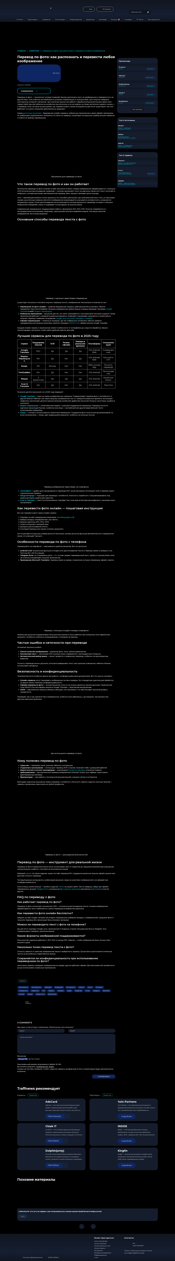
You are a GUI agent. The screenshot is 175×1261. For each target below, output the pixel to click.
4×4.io (120, 170)
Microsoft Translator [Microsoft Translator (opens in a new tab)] (75, 318)
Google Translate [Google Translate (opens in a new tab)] (27, 396)
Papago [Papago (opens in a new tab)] (31, 496)
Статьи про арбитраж (100, 1241)
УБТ (43, 990)
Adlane (120, 134)
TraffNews (28, 1003)
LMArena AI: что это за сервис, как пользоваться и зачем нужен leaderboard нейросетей (60, 1211)
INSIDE (122, 1126)
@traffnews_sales (139, 1253)
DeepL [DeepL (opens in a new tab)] (23, 413)
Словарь (128, 19)
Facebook (61, 990)
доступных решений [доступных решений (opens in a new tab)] (32, 113)
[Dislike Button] (21, 973)
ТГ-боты (139, 19)
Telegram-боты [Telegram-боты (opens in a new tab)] (42, 889)
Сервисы (46, 19)
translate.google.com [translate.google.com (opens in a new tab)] (65, 517)
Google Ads (78, 990)
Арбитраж (48, 987)
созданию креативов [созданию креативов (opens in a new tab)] (72, 889)
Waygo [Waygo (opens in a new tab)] (23, 496)
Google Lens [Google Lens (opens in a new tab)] (61, 318)
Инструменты (154, 19)
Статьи (19, 19)
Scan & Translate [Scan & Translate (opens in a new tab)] (27, 500)
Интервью (99, 987)
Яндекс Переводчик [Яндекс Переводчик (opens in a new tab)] (43, 311)
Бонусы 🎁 (115, 19)
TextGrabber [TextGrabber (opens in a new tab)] (25, 491)
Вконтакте (106, 990)
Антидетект (122, 86)
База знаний (52, 994)
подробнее (126, 1116)
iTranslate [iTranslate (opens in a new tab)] (88, 318)
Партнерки (32, 19)
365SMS (121, 181)
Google (69, 990)
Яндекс (30, 994)
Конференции (23, 990)
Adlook (120, 143)
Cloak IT (51, 1126)
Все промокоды (137, 109)
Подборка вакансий (100, 1255)
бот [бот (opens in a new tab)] (56, 555)
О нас (96, 1257)
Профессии (35, 990)
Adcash (121, 126)
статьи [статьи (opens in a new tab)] (61, 887)
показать (34, 91)
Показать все (33, 1095)
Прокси (121, 68)
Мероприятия (76, 19)
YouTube (21, 994)
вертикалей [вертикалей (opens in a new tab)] (96, 889)
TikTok (87, 990)
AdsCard (51, 1101)
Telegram (51, 990)
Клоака (121, 94)
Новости (81, 987)
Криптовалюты (36, 987)
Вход (89, 9)
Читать (23, 1216)
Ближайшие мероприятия (102, 1253)
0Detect (121, 160)
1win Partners (127, 1101)
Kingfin (122, 1150)
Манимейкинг (23, 987)
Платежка (122, 77)
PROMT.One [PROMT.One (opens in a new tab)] (74, 323)
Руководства (59, 987)
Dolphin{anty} (54, 1150)
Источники (60, 19)
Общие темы (40, 994)
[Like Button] (18, 973)
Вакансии (90, 19)
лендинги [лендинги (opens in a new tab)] (73, 770)
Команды (103, 19)
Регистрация (105, 9)
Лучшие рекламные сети (102, 1246)
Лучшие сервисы (99, 1248)
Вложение (21, 1056)
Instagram (96, 990)
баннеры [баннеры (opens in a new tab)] (81, 770)
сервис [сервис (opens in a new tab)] (28, 873)
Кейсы (90, 987)
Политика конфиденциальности (33, 1257)
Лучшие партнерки (100, 1243)
